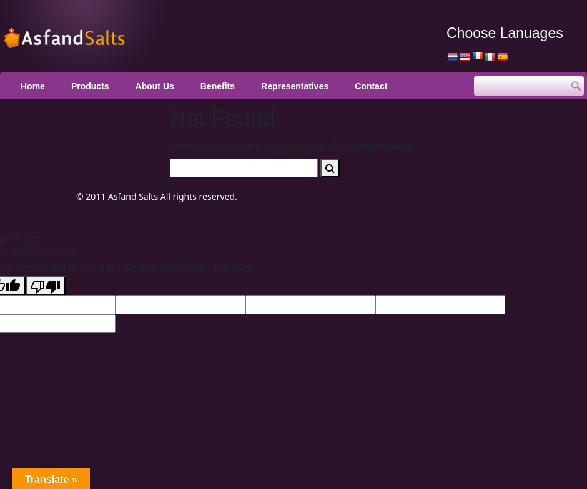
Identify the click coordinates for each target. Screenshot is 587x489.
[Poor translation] (46, 285)
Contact (371, 86)
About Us (155, 86)
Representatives (294, 86)
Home (33, 86)
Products (90, 86)
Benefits (217, 86)
